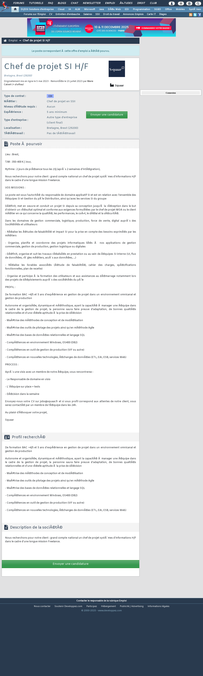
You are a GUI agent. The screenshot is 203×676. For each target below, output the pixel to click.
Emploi (110, 3)
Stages (163, 14)
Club (153, 3)
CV (50, 14)
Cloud (61, 9)
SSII (97, 14)
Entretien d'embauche (68, 14)
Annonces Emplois (133, 14)
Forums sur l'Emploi (35, 14)
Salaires (87, 14)
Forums (19, 3)
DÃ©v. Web (114, 9)
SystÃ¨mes (195, 9)
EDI (127, 9)
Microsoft (89, 9)
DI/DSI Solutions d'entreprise (37, 9)
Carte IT (151, 14)
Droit (141, 3)
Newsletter (92, 3)
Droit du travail (111, 14)
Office (168, 9)
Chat (74, 3)
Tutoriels (36, 3)
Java (101, 9)
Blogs (61, 3)
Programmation (141, 9)
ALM (77, 9)
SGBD (157, 9)
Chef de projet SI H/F (36, 40)
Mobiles (180, 9)
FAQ (50, 3)
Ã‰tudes (126, 3)
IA (69, 9)
